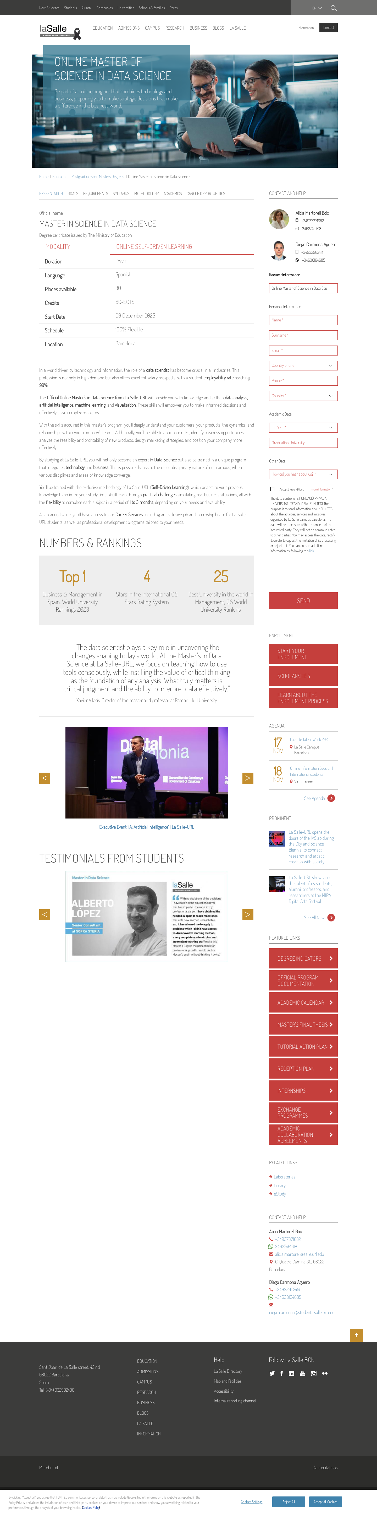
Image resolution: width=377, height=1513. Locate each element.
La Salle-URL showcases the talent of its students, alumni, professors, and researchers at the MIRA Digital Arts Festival (310, 889)
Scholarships (294, 675)
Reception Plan (296, 1068)
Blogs (218, 28)
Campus (152, 28)
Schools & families (152, 7)
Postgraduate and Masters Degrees (97, 176)
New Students (49, 7)
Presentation (51, 193)
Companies (105, 7)
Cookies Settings (251, 1501)
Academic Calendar (301, 1002)
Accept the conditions (306, 489)
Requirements (95, 193)
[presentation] (305, 574)
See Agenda (314, 798)
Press (174, 7)
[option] (146, 781)
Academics (173, 193)
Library (280, 1185)
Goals (73, 193)
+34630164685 (313, 260)
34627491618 (311, 228)
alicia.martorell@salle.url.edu (299, 1254)
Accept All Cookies (325, 1501)
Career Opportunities (206, 193)
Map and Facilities (227, 1381)
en (314, 8)
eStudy (280, 1194)
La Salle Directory (228, 1371)
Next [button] (247, 778)
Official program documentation (298, 980)
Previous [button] (44, 778)
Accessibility (224, 1391)
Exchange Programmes (293, 1112)
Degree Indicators (299, 958)
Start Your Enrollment (292, 653)
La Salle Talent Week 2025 (309, 739)
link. (311, 550)
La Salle (238, 28)
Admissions (129, 28)
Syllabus (121, 193)
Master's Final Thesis (303, 1024)
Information (306, 27)
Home (43, 176)
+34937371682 (312, 220)
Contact (328, 27)
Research (174, 28)
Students (70, 7)
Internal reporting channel (235, 1400)
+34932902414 (312, 252)
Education (103, 28)
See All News (315, 917)
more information (321, 489)
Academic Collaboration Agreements (295, 1134)
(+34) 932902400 (60, 1390)
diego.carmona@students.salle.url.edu (302, 1312)
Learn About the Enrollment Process (303, 697)
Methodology (146, 193)
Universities (126, 7)
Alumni (86, 7)
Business (198, 28)
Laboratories (284, 1177)
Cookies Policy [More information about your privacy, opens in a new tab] (91, 1507)
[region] (188, 1501)
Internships (292, 1090)
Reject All (289, 1501)
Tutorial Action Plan (303, 1046)
